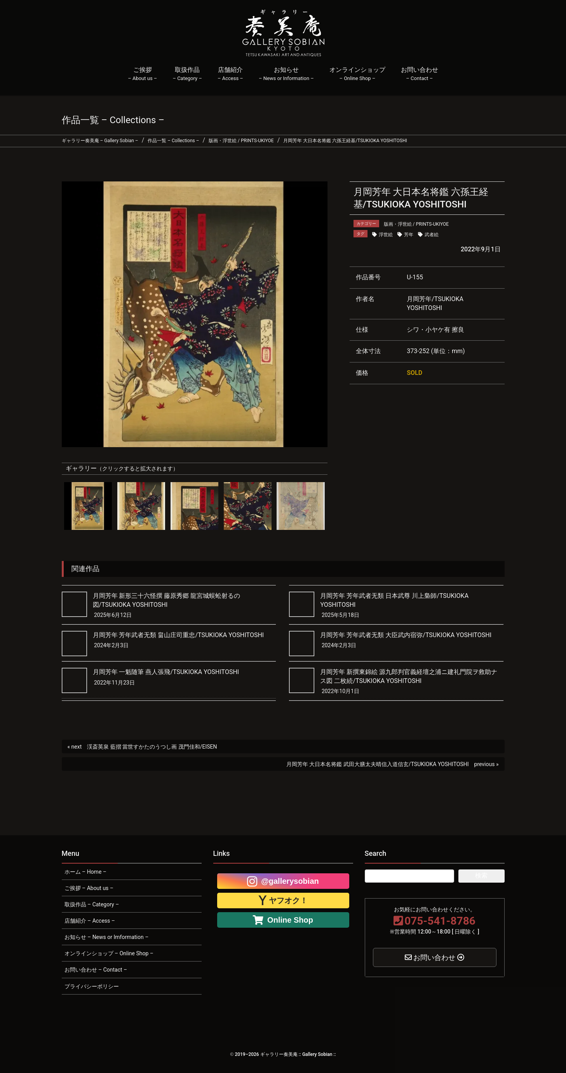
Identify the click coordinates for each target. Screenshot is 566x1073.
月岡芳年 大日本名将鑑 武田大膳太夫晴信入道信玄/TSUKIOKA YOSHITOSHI (377, 764)
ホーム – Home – (85, 872)
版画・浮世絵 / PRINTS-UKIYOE (416, 224)
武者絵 (432, 234)
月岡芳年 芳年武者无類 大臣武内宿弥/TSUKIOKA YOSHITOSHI (405, 635)
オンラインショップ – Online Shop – (108, 953)
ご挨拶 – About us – (89, 888)
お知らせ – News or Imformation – (106, 937)
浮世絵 (386, 234)
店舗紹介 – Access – (89, 921)
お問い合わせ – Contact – (95, 970)
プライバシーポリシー (91, 986)
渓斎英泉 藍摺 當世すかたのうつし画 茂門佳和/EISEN (152, 747)
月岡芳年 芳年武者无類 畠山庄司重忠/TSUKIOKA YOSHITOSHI (178, 635)
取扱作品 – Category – (91, 904)
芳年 (408, 234)
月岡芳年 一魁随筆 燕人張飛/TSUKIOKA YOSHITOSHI (166, 672)
